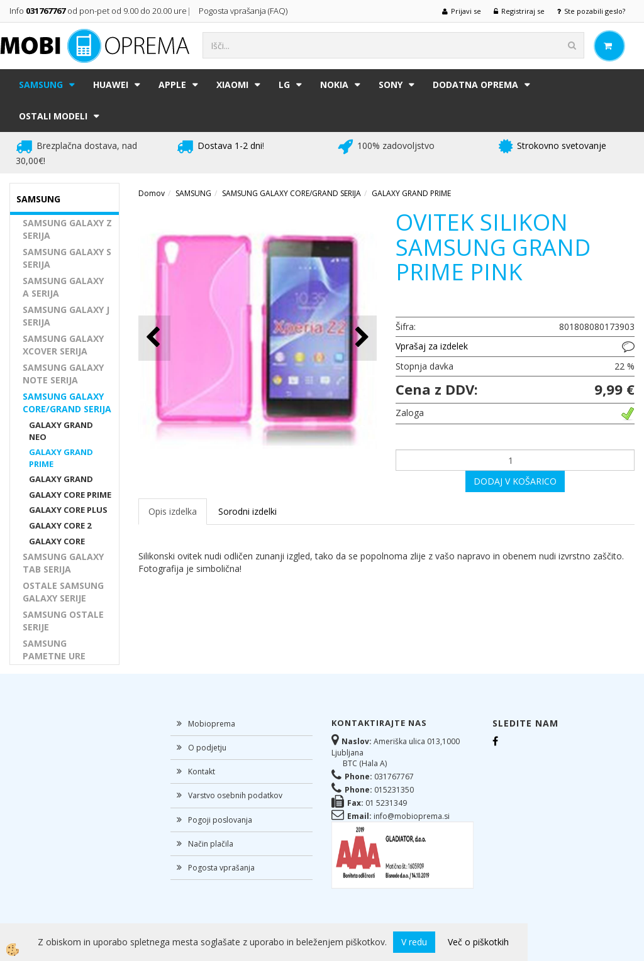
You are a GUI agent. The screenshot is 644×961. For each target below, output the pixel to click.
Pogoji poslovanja (220, 820)
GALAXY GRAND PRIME (61, 458)
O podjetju (207, 747)
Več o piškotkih (478, 942)
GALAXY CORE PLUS (68, 509)
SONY (390, 85)
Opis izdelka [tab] (172, 511)
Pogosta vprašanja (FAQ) (244, 10)
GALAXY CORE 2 (60, 525)
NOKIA (334, 85)
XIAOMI (232, 85)
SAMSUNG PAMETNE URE (54, 649)
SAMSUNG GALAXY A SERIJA (63, 287)
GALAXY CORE (57, 541)
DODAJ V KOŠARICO (515, 481)
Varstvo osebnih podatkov (235, 795)
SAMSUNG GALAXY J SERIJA (66, 316)
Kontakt (201, 771)
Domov (151, 193)
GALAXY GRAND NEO (61, 430)
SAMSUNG (41, 85)
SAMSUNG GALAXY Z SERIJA (67, 229)
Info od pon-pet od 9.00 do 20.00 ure (98, 10)
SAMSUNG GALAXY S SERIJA (67, 258)
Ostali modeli (53, 116)
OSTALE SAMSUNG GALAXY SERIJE (63, 591)
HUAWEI (110, 85)
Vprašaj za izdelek (432, 346)
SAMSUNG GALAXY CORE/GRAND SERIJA (67, 402)
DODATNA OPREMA (475, 85)
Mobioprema (211, 723)
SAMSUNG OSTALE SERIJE (63, 620)
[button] (361, 338)
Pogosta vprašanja (221, 867)
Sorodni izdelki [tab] (247, 511)
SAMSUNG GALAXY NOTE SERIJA (63, 373)
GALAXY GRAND (61, 479)
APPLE (172, 85)
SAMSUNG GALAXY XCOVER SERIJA (63, 344)
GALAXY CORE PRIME (70, 494)
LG (284, 85)
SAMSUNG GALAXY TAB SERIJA (63, 563)
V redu (414, 942)
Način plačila (210, 843)
